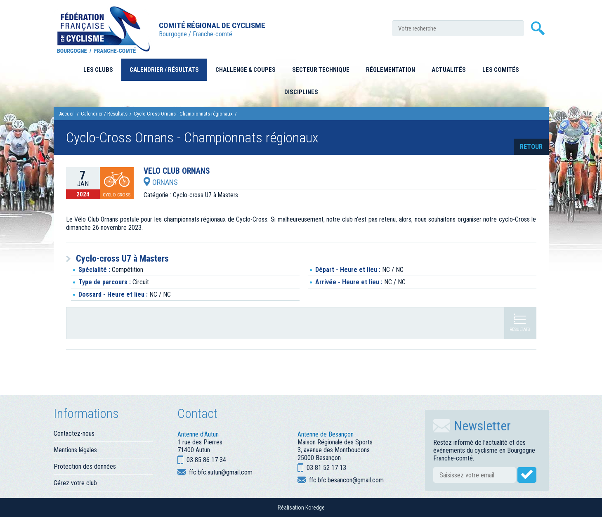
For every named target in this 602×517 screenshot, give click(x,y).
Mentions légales (75, 450)
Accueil (67, 114)
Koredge (315, 507)
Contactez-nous (74, 433)
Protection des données (85, 466)
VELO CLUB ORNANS (177, 171)
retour (531, 147)
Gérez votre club (75, 483)
